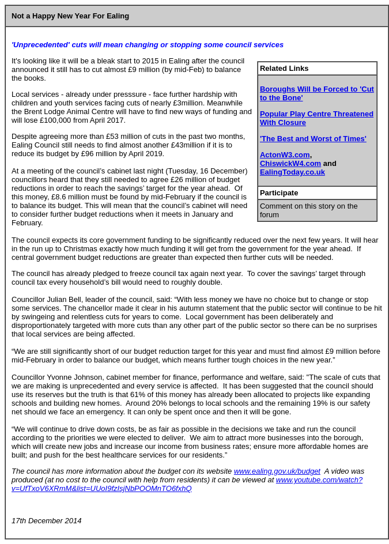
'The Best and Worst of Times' (313, 138)
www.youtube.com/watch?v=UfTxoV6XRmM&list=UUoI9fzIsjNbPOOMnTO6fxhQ (187, 484)
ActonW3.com (285, 154)
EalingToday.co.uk (292, 172)
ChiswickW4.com (290, 163)
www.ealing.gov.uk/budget (277, 471)
